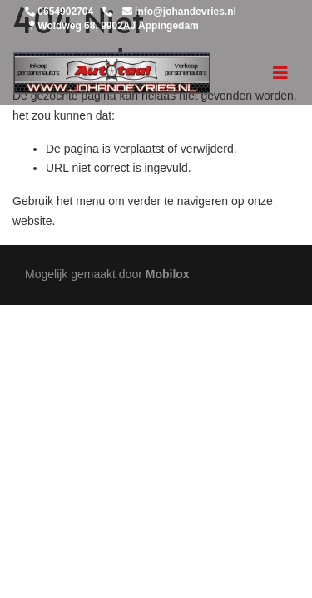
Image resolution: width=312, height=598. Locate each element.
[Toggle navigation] (280, 73)
